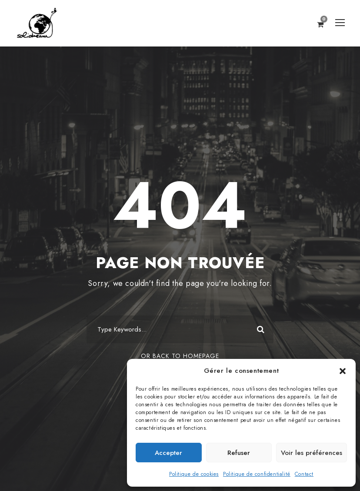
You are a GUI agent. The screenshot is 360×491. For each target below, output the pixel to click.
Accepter (168, 453)
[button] (342, 371)
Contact (304, 474)
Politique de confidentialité (256, 474)
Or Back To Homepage (180, 356)
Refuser (238, 453)
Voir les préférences (311, 453)
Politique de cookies (194, 474)
